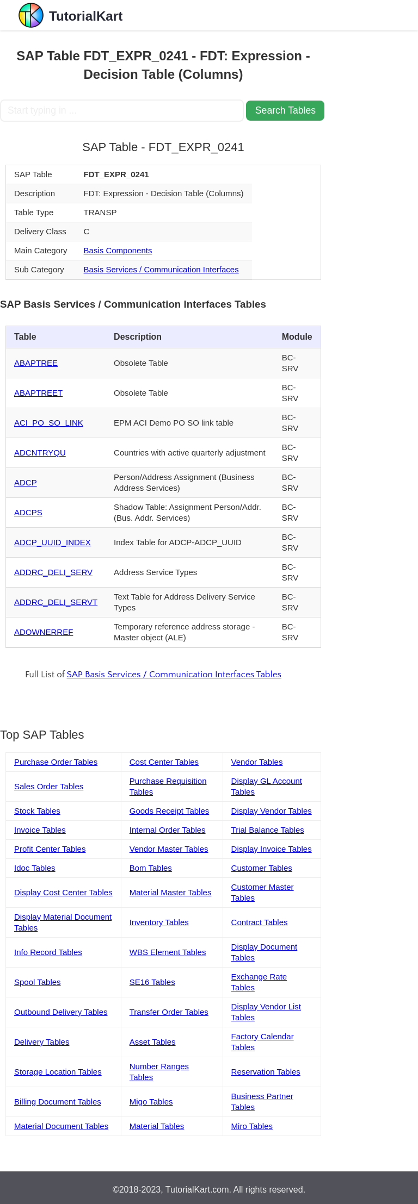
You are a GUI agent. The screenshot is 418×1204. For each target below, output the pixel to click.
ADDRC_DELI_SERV (53, 572)
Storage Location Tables (58, 1071)
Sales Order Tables (48, 786)
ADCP (25, 482)
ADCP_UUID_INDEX (52, 542)
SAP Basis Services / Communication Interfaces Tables (174, 674)
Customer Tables (261, 867)
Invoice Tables (40, 829)
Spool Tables (37, 982)
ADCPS (28, 512)
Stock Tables (37, 810)
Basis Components (118, 250)
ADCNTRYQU (40, 452)
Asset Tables (153, 1041)
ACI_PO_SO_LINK (48, 422)
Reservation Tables (265, 1071)
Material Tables (157, 1126)
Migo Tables (151, 1101)
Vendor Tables (257, 761)
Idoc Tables (35, 867)
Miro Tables (252, 1126)
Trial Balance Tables (267, 829)
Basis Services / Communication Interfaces (161, 269)
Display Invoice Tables (271, 848)
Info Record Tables (48, 952)
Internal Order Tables (168, 829)
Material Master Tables (171, 892)
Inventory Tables (159, 922)
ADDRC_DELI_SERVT (55, 602)
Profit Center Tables (49, 848)
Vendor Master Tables (169, 848)
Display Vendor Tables (271, 810)
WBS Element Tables (168, 952)
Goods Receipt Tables (169, 810)
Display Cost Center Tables (63, 892)
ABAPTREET (38, 392)
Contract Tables (259, 922)
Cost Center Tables (164, 761)
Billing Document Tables (57, 1101)
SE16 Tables (152, 982)
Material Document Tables (61, 1126)
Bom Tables (151, 867)
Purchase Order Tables (55, 761)
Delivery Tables (41, 1041)
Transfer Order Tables (169, 1011)
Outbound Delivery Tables (61, 1011)
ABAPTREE (36, 362)
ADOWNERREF (43, 632)
